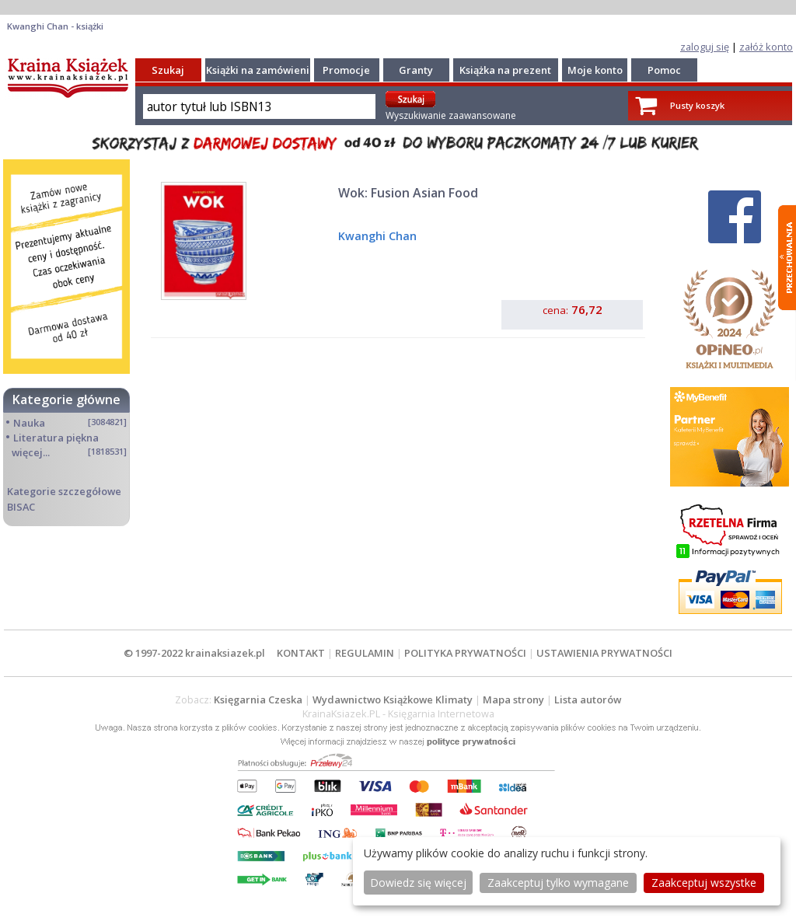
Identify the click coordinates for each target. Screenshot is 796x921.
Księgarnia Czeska (258, 699)
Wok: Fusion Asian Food (408, 192)
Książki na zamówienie (261, 70)
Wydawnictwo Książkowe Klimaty (392, 699)
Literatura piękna (56, 438)
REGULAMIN (364, 653)
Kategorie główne (66, 399)
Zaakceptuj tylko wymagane (558, 882)
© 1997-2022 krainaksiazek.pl (194, 653)
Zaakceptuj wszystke (703, 882)
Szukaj (168, 70)
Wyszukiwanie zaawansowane (451, 115)
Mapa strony (513, 699)
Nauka (29, 423)
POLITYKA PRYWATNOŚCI (465, 653)
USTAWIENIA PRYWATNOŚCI (604, 653)
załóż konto (766, 47)
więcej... (31, 452)
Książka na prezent (505, 70)
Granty (416, 70)
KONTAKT (301, 653)
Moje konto (595, 70)
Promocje (346, 70)
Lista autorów (587, 699)
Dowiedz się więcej (418, 882)
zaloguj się (704, 47)
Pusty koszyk (697, 105)
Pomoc (664, 70)
